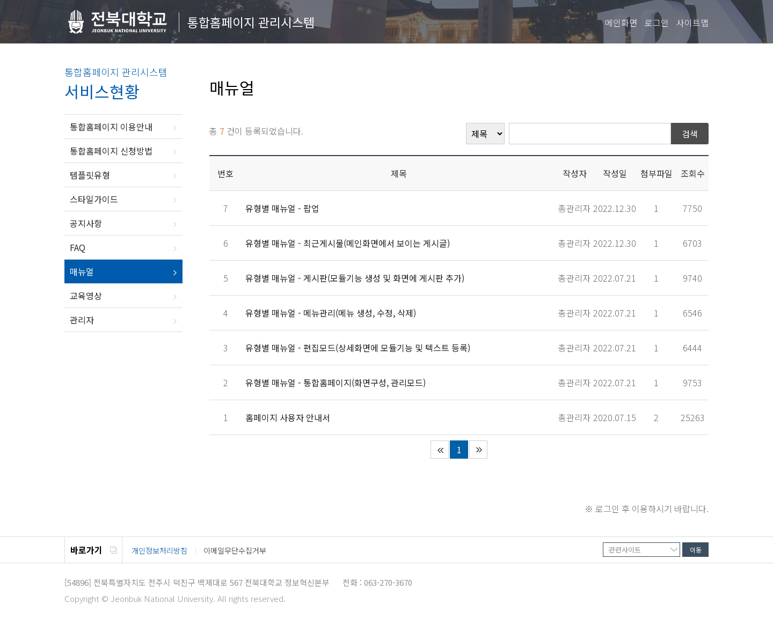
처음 (440, 449)
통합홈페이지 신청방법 (111, 150)
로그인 (657, 22)
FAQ (77, 247)
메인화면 (621, 22)
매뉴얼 (82, 271)
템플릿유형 (90, 174)
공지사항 (86, 223)
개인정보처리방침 (159, 550)
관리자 (82, 319)
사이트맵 (692, 22)
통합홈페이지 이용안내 (111, 126)
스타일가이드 (94, 199)
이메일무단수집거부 (234, 550)
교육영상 (86, 295)
